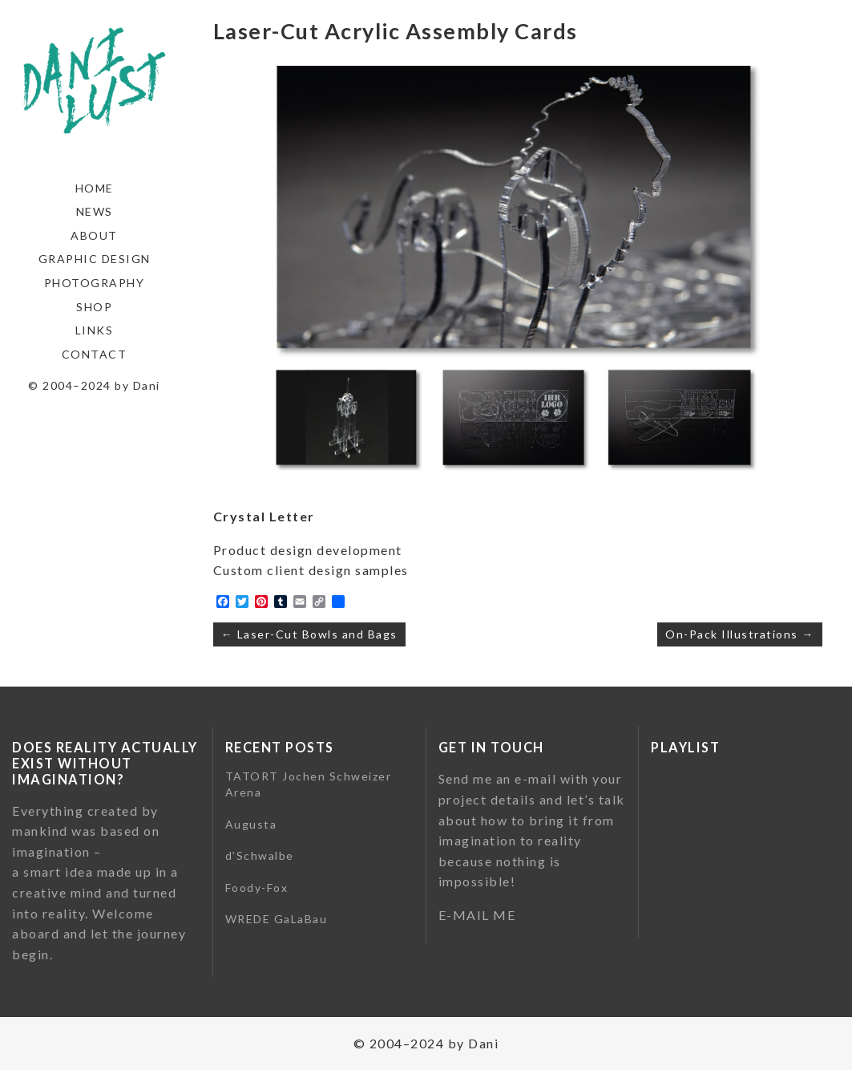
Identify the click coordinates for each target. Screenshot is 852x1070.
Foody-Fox (257, 887)
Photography (94, 283)
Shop (94, 307)
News (94, 211)
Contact (94, 354)
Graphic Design (94, 258)
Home (94, 188)
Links (94, 330)
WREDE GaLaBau (276, 919)
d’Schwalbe (259, 855)
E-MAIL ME (477, 914)
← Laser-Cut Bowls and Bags (309, 634)
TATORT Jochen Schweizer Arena (308, 784)
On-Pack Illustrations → (739, 634)
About (94, 235)
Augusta (251, 824)
